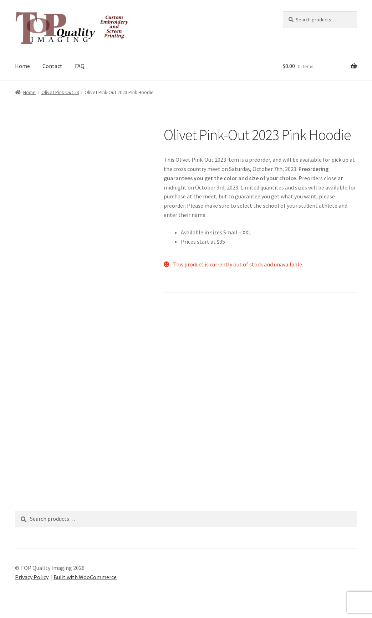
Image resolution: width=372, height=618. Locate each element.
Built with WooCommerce (85, 577)
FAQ (80, 65)
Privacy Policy (32, 577)
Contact (52, 65)
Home (22, 65)
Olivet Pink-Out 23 (60, 92)
